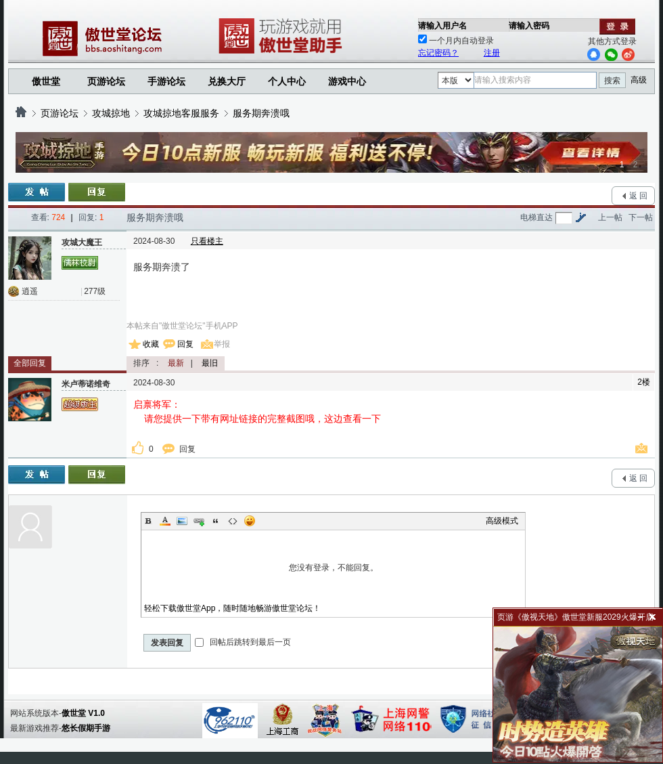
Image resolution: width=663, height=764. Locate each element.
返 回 (638, 195)
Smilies (249, 521)
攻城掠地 (111, 113)
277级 (95, 291)
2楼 (643, 382)
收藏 (151, 344)
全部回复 (30, 363)
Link (199, 521)
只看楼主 (207, 241)
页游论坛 (106, 81)
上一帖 (610, 217)
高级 (639, 80)
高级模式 (502, 521)
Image (182, 521)
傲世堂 (46, 81)
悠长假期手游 (86, 728)
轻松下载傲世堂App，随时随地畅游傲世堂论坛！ (232, 608)
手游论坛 (166, 81)
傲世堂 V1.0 (83, 713)
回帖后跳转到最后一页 (242, 642)
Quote (216, 521)
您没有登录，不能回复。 (333, 567)
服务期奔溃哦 (261, 113)
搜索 (612, 80)
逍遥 (30, 291)
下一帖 (640, 217)
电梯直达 (536, 217)
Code (232, 521)
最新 (176, 363)
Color (165, 521)
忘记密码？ (438, 53)
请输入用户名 (442, 25)
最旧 (210, 363)
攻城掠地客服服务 (181, 113)
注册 (492, 53)
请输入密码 (529, 25)
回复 (185, 344)
